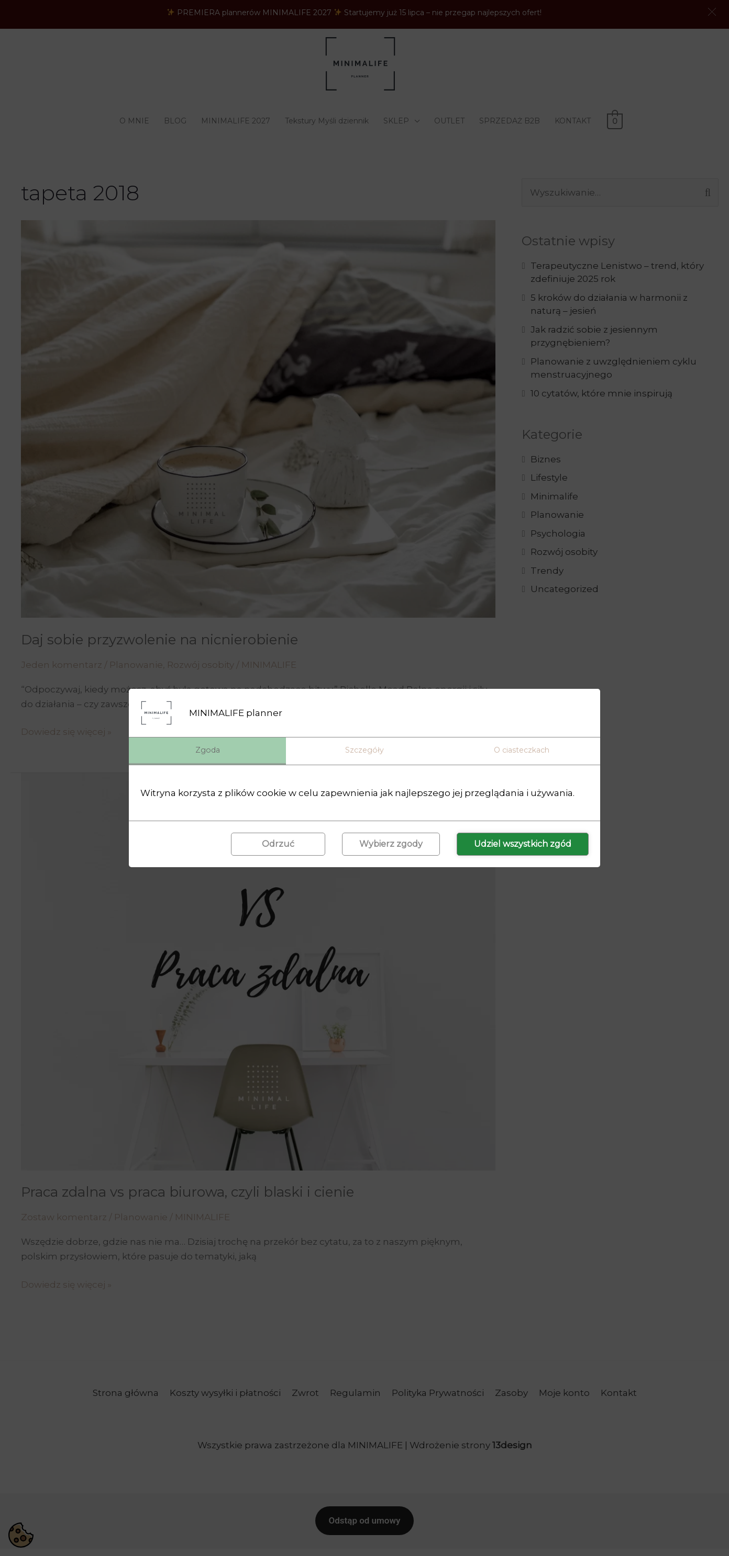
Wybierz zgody (391, 844)
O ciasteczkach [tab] (521, 750)
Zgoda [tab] (207, 750)
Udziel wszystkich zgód (522, 844)
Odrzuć (278, 844)
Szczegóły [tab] (364, 750)
